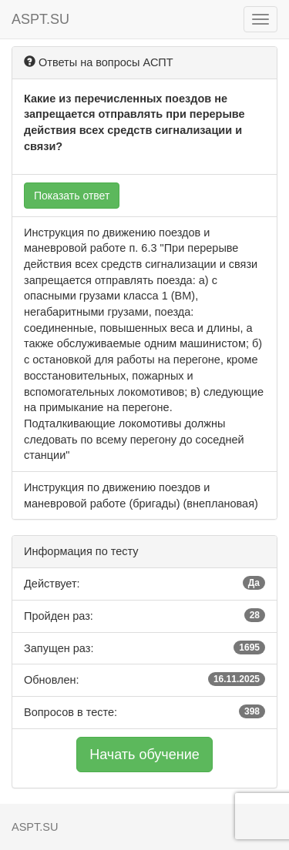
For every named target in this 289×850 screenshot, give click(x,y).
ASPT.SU (40, 19)
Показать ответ (71, 195)
